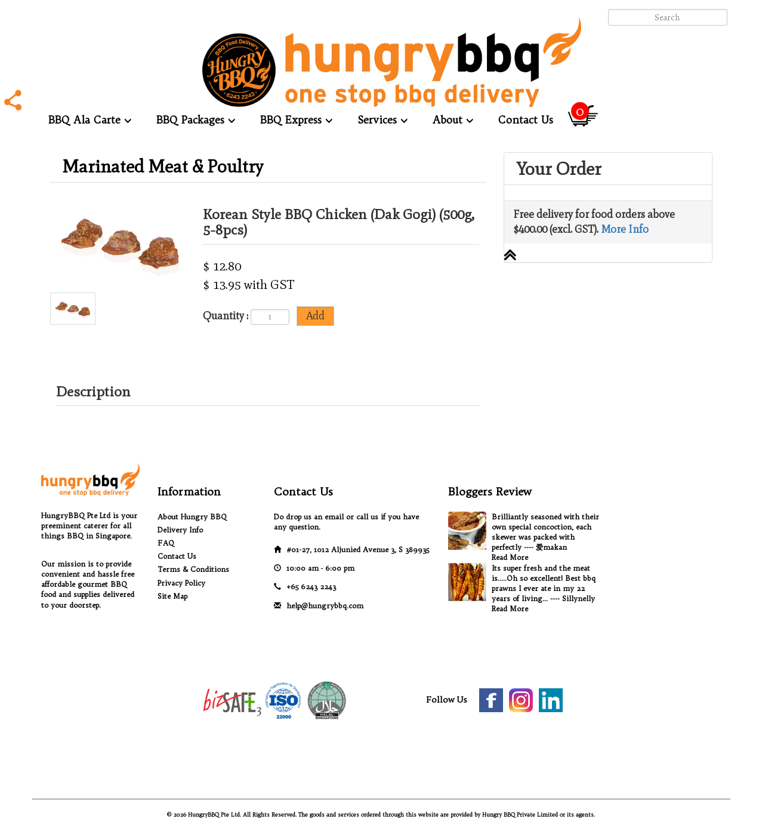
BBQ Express (296, 119)
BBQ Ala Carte (89, 119)
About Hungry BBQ (192, 516)
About (453, 119)
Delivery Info (180, 529)
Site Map (172, 596)
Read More (510, 557)
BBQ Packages (195, 119)
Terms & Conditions (193, 569)
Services (382, 119)
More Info (625, 229)
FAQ (166, 542)
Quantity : (225, 315)
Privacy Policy (181, 582)
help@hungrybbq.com (324, 605)
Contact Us (525, 119)
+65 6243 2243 (311, 586)
